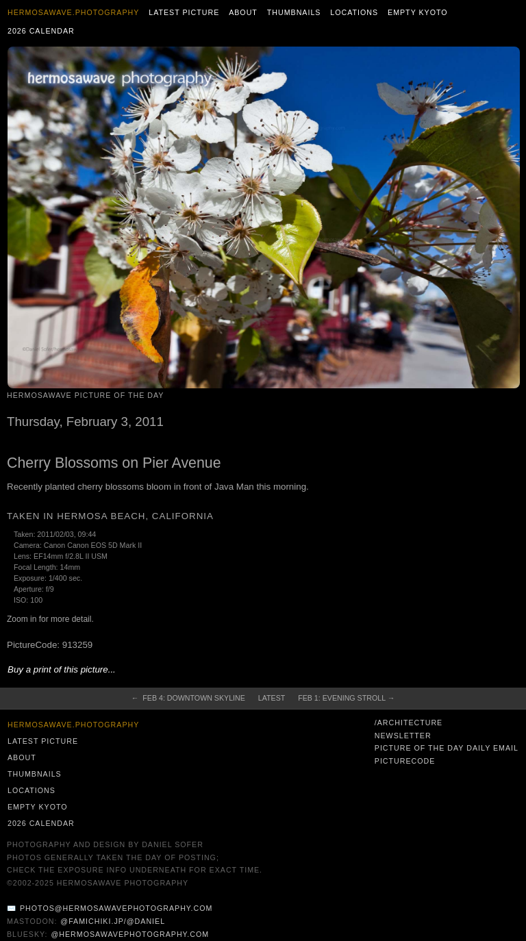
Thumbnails (294, 12)
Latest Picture (184, 12)
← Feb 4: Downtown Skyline (188, 698)
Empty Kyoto (418, 12)
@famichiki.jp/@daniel (112, 921)
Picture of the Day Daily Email (446, 748)
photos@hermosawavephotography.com (116, 908)
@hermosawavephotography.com (130, 934)
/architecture (408, 722)
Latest (271, 698)
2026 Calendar (41, 31)
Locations (354, 12)
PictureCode (405, 761)
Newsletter (403, 735)
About (243, 12)
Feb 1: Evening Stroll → (346, 698)
